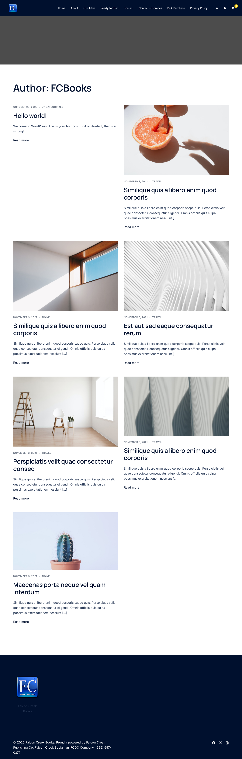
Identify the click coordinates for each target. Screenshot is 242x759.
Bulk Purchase (176, 8)
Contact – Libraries (150, 8)
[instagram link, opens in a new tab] (227, 742)
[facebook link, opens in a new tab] (213, 742)
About (74, 8)
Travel (157, 181)
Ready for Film (109, 8)
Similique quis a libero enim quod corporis (170, 193)
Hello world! (30, 115)
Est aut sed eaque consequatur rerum (168, 329)
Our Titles (89, 8)
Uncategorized (53, 107)
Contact (128, 8)
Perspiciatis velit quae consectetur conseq (63, 465)
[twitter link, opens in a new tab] (220, 742)
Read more (21, 140)
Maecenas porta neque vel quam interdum (59, 588)
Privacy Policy (199, 8)
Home (61, 8)
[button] (217, 8)
